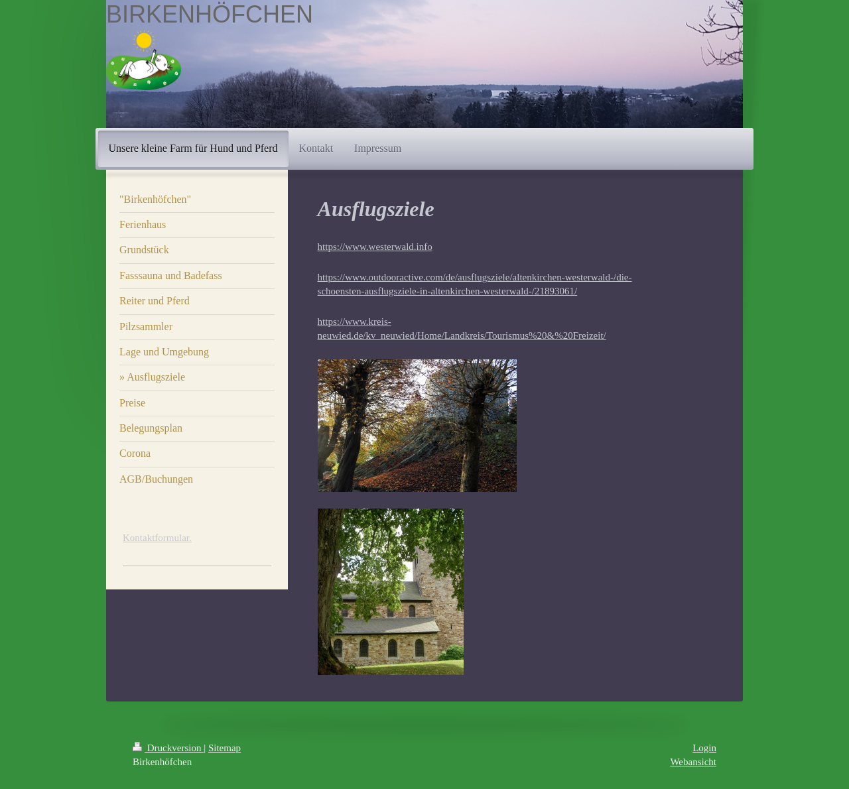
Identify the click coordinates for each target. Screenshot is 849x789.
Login (704, 748)
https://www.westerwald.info (375, 246)
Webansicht (693, 762)
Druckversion (168, 748)
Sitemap (224, 748)
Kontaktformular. (157, 537)
